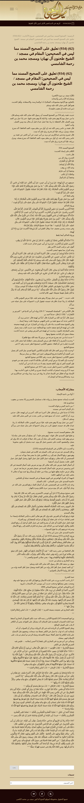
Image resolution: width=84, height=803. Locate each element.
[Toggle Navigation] (12, 9)
